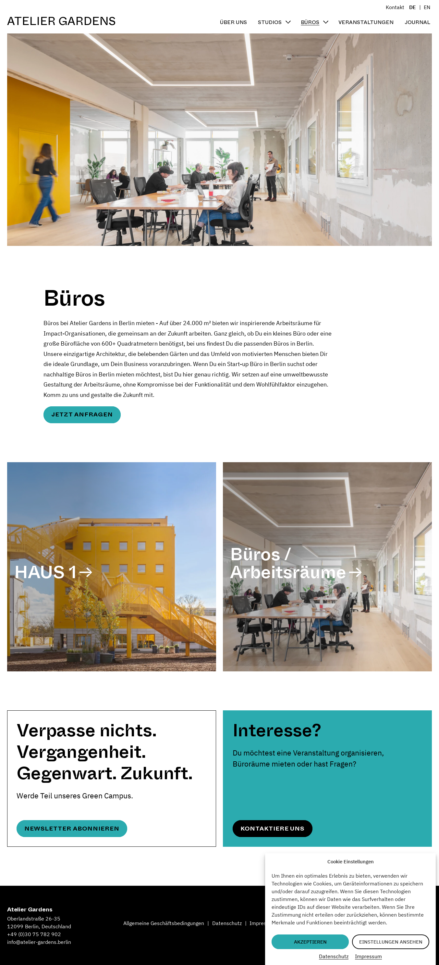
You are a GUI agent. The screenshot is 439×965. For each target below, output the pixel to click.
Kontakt (395, 7)
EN (427, 7)
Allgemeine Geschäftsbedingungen (163, 923)
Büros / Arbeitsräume (288, 563)
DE (412, 7)
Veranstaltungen (366, 22)
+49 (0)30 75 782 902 (34, 934)
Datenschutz (333, 956)
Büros (310, 22)
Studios (270, 22)
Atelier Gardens (61, 21)
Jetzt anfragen (82, 414)
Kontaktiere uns (272, 828)
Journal (417, 22)
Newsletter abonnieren (71, 828)
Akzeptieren (310, 942)
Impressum (368, 956)
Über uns (233, 22)
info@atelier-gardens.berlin (39, 942)
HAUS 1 (45, 572)
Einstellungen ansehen (390, 942)
